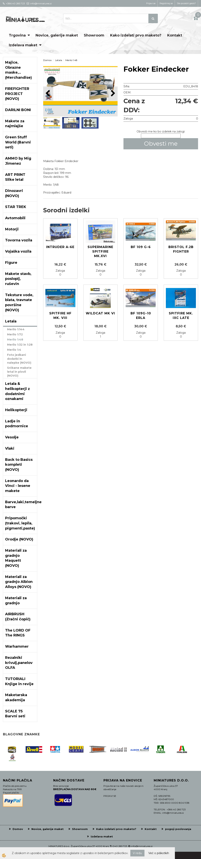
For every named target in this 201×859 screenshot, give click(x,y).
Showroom (94, 35)
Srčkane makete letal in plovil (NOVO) (19, 371)
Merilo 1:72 (15, 334)
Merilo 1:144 (16, 329)
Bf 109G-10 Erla (141, 315)
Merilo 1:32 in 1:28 (20, 344)
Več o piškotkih (158, 853)
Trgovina (17, 35)
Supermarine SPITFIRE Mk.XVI (100, 251)
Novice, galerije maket (57, 35)
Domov (47, 60)
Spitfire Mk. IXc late (181, 315)
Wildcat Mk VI (100, 313)
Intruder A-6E (60, 247)
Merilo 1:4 (14, 349)
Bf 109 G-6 (141, 247)
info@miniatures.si (142, 846)
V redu (137, 853)
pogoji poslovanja (178, 829)
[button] (113, 93)
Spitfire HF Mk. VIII (60, 315)
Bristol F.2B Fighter (181, 249)
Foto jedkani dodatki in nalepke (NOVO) (19, 358)
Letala (58, 60)
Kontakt (174, 35)
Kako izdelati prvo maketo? (135, 35)
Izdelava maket (23, 45)
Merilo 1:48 (15, 339)
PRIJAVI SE (109, 795)
